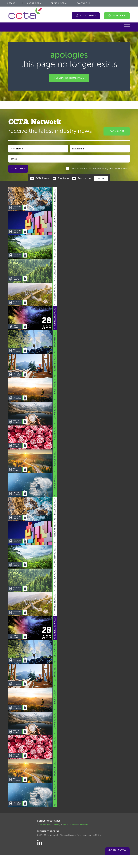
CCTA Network (44, 824)
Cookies (74, 824)
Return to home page (69, 77)
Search (11, 3)
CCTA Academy (88, 16)
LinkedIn (84, 824)
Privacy (56, 824)
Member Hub (119, 16)
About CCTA (34, 3)
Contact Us (83, 3)
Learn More (117, 131)
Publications (84, 178)
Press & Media (59, 3)
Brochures (63, 178)
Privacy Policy (100, 168)
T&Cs (65, 824)
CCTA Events (42, 178)
